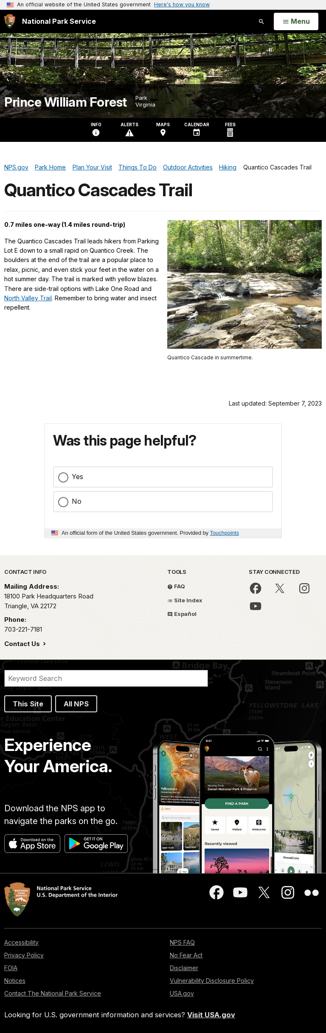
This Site (28, 704)
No (77, 501)
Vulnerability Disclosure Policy (212, 980)
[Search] (106, 678)
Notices (14, 980)
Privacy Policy (24, 955)
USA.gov (182, 993)
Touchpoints (224, 533)
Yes (77, 476)
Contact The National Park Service (52, 993)
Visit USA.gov (211, 1014)
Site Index (184, 600)
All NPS (76, 704)
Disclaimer (184, 967)
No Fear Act (186, 955)
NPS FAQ (182, 942)
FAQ (176, 586)
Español (182, 613)
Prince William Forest (65, 102)
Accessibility (21, 942)
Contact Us (23, 644)
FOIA (10, 967)
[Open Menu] (296, 22)
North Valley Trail (28, 298)
